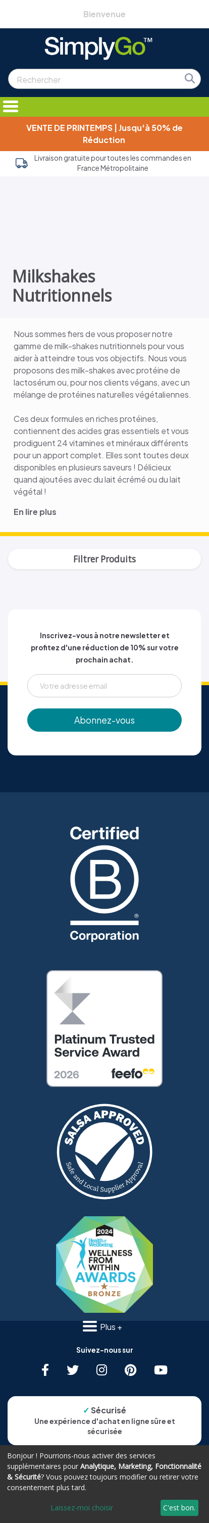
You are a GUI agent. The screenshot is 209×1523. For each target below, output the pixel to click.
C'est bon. (179, 1507)
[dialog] (104, 1484)
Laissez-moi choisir (81, 1507)
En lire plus (35, 511)
